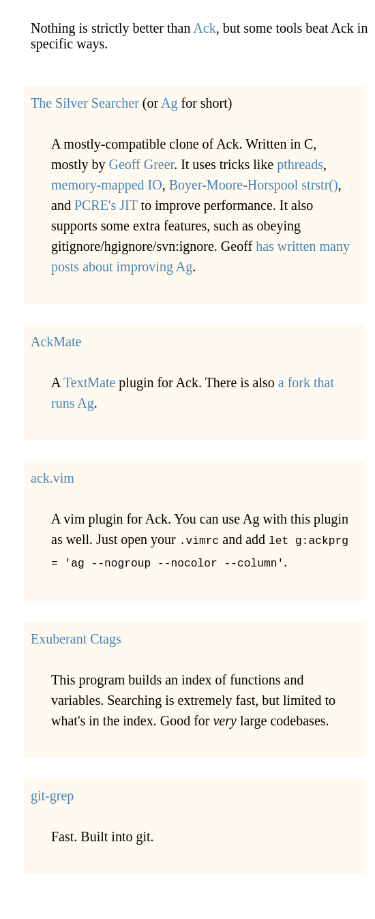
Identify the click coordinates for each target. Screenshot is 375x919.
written (297, 246)
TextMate (89, 382)
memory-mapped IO (106, 184)
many (334, 246)
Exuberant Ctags (76, 636)
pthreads (300, 164)
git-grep (52, 792)
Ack (204, 27)
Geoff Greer (141, 164)
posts (65, 266)
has (265, 246)
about (97, 266)
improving (145, 266)
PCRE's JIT (106, 205)
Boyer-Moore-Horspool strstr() (253, 184)
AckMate (56, 341)
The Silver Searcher (85, 102)
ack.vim (52, 477)
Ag (169, 102)
